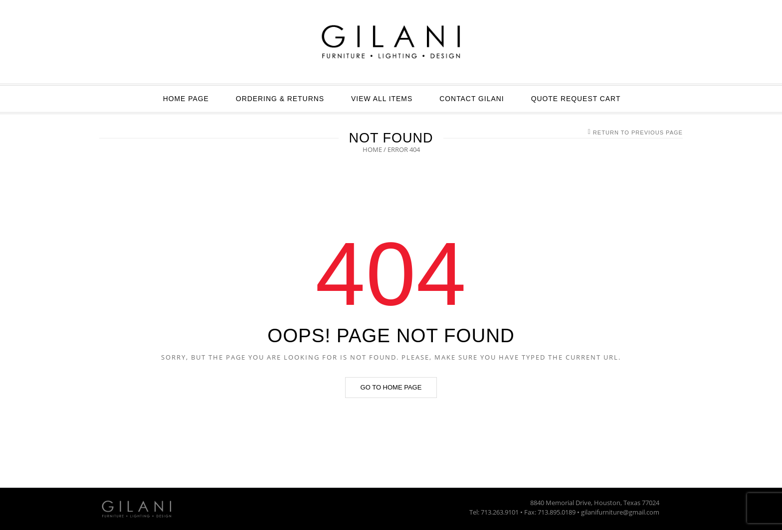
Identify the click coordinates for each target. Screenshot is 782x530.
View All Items (381, 99)
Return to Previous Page (638, 132)
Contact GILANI (471, 99)
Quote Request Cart (576, 99)
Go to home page (391, 387)
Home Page (186, 99)
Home (372, 149)
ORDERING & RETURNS (280, 99)
